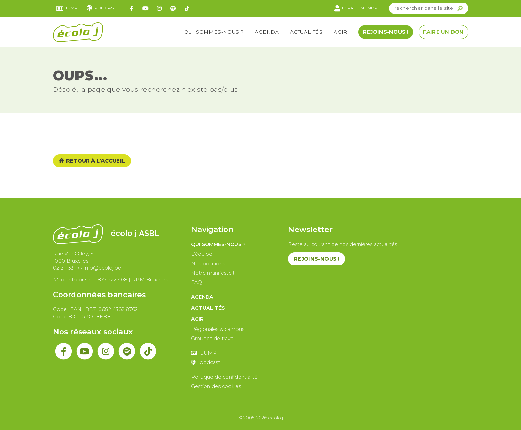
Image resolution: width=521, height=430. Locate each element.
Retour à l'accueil (92, 161)
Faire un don (443, 32)
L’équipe (201, 254)
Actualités (306, 32)
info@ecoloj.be (102, 268)
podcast (101, 8)
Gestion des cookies (216, 386)
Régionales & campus (217, 329)
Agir (340, 32)
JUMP (67, 8)
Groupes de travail (213, 338)
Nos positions (208, 264)
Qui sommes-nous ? (214, 32)
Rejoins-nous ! (385, 32)
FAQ (196, 282)
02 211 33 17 (66, 268)
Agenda (267, 32)
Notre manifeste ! (212, 273)
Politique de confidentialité (224, 377)
